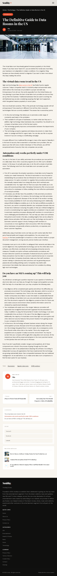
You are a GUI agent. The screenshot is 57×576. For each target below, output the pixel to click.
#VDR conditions (35, 366)
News (4, 539)
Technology (11, 10)
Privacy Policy (6, 520)
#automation (11, 366)
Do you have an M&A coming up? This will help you (18, 420)
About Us (5, 516)
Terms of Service (7, 556)
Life (4, 530)
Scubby (7, 2)
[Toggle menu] (53, 3)
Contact (5, 562)
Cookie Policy (6, 559)
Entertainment (7, 533)
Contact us (6, 523)
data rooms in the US (25, 85)
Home (4, 10)
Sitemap (5, 565)
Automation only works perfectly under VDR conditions (21, 418)
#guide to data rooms (22, 366)
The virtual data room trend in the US (15, 415)
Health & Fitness (7, 536)
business (5, 237)
